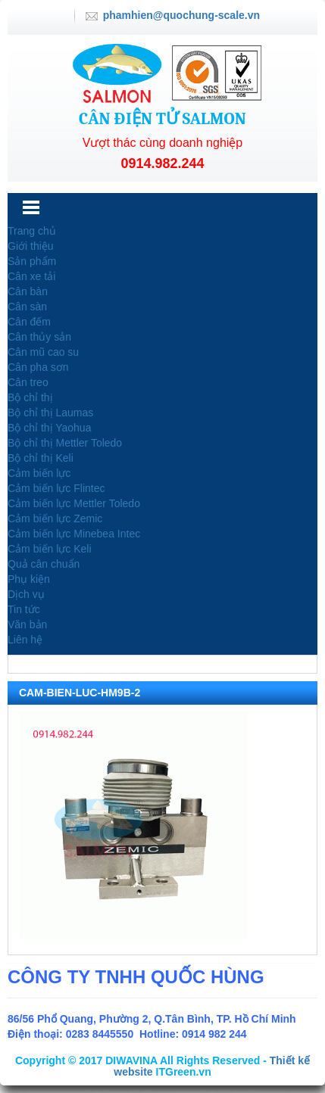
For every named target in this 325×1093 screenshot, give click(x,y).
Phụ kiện (29, 579)
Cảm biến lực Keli (50, 549)
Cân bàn (28, 291)
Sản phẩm (32, 261)
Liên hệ (25, 640)
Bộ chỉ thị (30, 397)
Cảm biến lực (39, 473)
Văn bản (27, 624)
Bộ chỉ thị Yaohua (49, 428)
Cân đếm (29, 322)
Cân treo (28, 382)
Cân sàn (27, 306)
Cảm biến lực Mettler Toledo (74, 503)
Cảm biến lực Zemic (55, 518)
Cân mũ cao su (43, 352)
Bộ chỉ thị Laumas (50, 412)
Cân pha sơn (38, 367)
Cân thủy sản (39, 337)
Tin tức (24, 609)
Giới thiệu (31, 246)
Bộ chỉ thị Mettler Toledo (65, 443)
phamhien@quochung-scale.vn (181, 15)
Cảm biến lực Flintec (56, 488)
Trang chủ (32, 231)
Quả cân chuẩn (44, 564)
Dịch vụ (26, 594)
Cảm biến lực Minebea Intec (74, 534)
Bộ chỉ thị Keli (40, 458)
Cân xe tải (31, 276)
